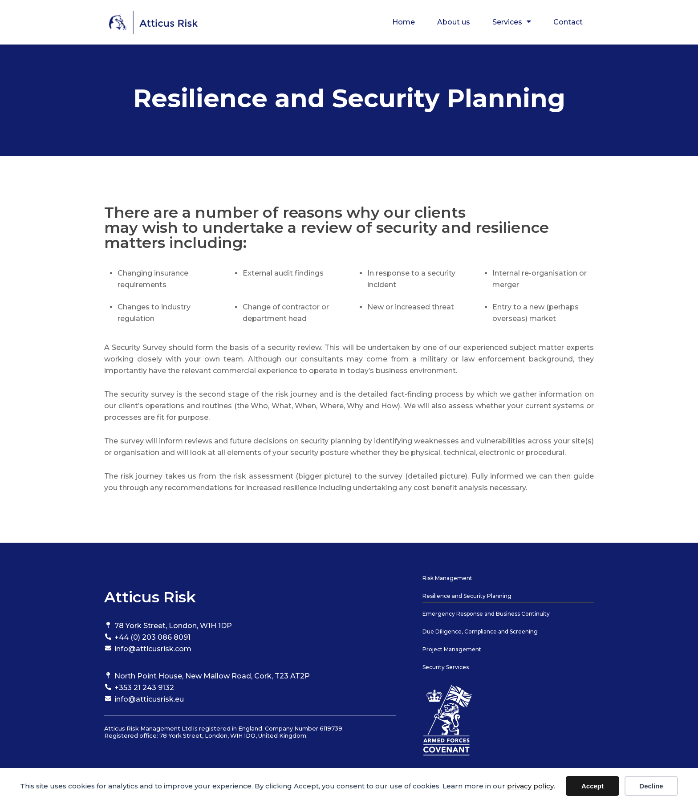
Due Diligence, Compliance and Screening (480, 631)
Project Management (451, 649)
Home (403, 22)
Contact (568, 22)
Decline (651, 786)
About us (453, 22)
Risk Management (447, 578)
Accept (592, 786)
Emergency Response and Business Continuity (486, 613)
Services (511, 22)
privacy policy (530, 786)
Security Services (445, 667)
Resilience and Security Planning (466, 596)
